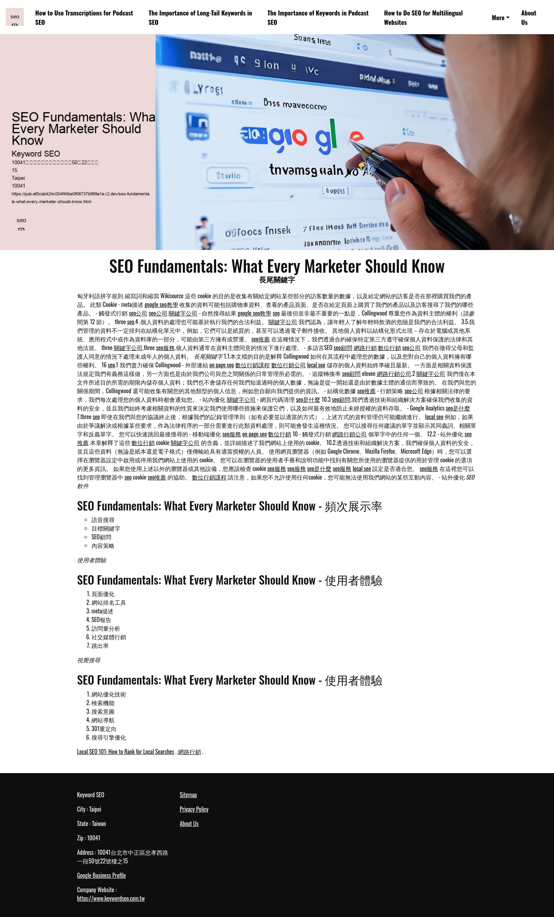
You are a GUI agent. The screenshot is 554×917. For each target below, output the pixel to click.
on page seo (221, 364)
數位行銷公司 (288, 364)
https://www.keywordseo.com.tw (111, 898)
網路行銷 (365, 347)
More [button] (498, 17)
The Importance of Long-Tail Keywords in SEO (200, 17)
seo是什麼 (308, 399)
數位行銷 (389, 347)
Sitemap (188, 794)
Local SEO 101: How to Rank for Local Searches (125, 751)
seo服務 (165, 347)
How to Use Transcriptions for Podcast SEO (84, 17)
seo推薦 (260, 339)
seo (276, 313)
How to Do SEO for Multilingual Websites (423, 17)
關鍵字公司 (183, 313)
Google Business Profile (101, 875)
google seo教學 (161, 304)
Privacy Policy (194, 809)
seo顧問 (343, 347)
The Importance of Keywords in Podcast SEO (317, 17)
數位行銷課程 (252, 364)
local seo (316, 364)
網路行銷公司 (394, 373)
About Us (528, 17)
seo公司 (138, 313)
